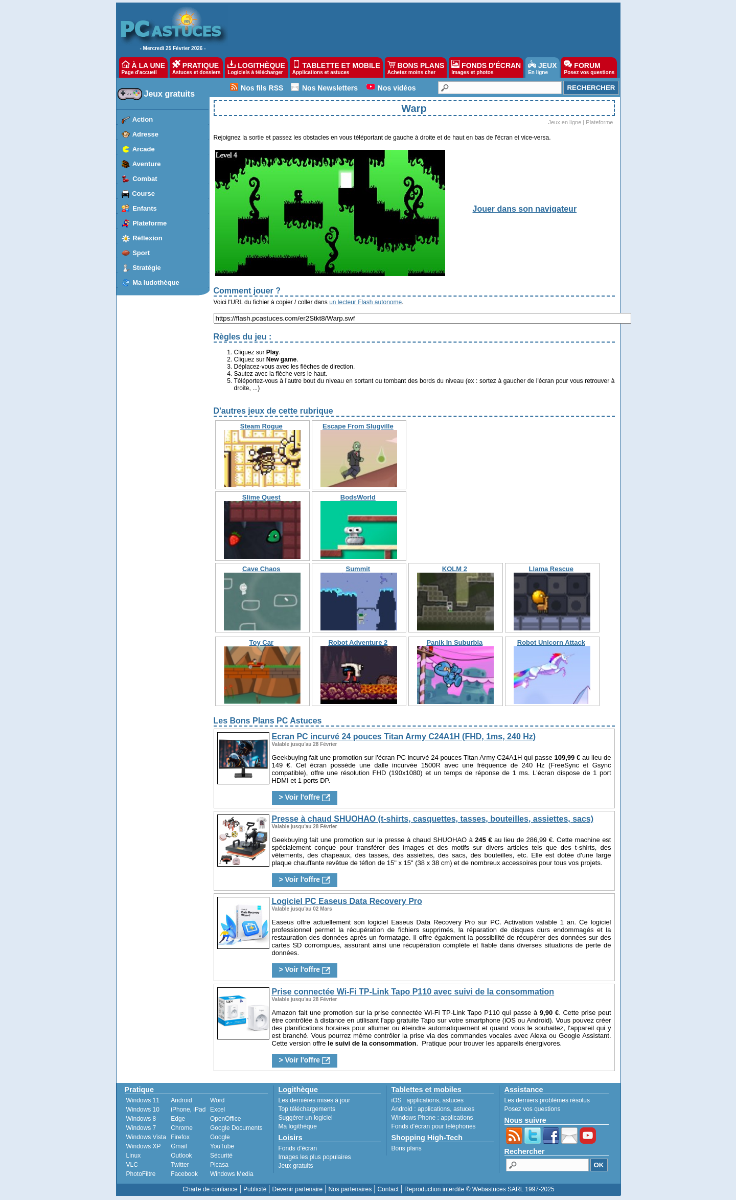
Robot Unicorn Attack (551, 642)
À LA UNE (143, 67)
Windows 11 (142, 1100)
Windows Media (232, 1174)
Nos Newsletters (330, 88)
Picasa (219, 1164)
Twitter (180, 1164)
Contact (387, 1189)
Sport (141, 253)
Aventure (146, 164)
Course (143, 193)
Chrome (182, 1127)
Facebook (184, 1174)
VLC (132, 1164)
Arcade (143, 149)
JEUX (542, 67)
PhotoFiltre (141, 1174)
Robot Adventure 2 (357, 642)
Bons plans (407, 1148)
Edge (178, 1118)
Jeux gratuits (169, 93)
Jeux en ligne (564, 122)
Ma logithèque (298, 1126)
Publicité (254, 1189)
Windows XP (143, 1146)
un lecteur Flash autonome (365, 302)
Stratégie (146, 267)
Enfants (144, 208)
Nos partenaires (350, 1189)
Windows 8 (141, 1118)
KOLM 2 (454, 569)
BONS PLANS (416, 67)
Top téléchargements (307, 1109)
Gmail (179, 1146)
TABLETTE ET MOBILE (336, 67)
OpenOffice (225, 1118)
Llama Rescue (551, 569)
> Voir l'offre (304, 797)
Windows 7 (141, 1127)
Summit (358, 569)
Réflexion (147, 238)
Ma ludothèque (155, 282)
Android (181, 1100)
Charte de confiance (209, 1189)
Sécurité (221, 1155)
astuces (453, 1100)
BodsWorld (358, 497)
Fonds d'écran (298, 1148)
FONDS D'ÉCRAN (486, 67)
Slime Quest (261, 497)
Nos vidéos (397, 88)
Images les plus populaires (315, 1157)
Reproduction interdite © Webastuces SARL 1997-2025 (479, 1189)
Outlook (181, 1155)
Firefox (180, 1137)
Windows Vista (146, 1137)
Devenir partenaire (297, 1189)
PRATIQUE (196, 67)
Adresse (145, 134)
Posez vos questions (532, 1109)
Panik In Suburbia (454, 642)
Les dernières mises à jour (315, 1100)
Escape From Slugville (358, 426)
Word (217, 1100)
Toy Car (261, 642)
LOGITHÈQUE (256, 67)
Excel (217, 1109)
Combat (144, 179)
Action (142, 119)
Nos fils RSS (262, 88)
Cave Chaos (261, 569)
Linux (133, 1155)
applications (423, 1100)
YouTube (222, 1146)
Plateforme (149, 223)
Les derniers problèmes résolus (547, 1100)
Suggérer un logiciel (306, 1117)
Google (220, 1137)
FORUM (589, 67)
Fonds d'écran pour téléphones (434, 1126)
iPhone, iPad (188, 1109)
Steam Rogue (261, 426)
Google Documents (236, 1127)
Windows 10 (142, 1109)
